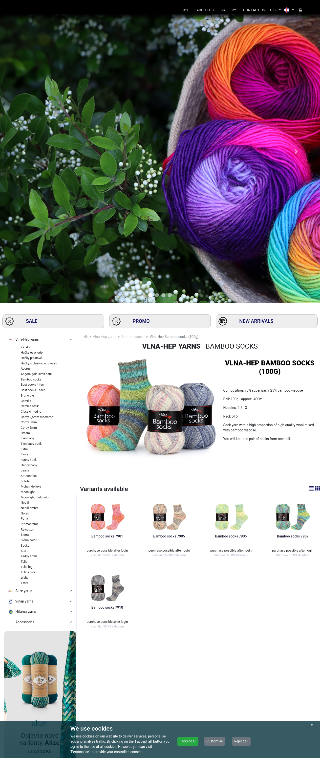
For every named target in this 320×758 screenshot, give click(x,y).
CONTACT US (254, 10)
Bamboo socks (133, 337)
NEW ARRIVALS (245, 321)
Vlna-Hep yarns (104, 337)
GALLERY (228, 10)
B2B (186, 10)
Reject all (241, 741)
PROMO (131, 321)
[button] (24, 151)
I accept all (188, 741)
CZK (274, 10)
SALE (21, 321)
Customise (214, 741)
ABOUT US (205, 10)
